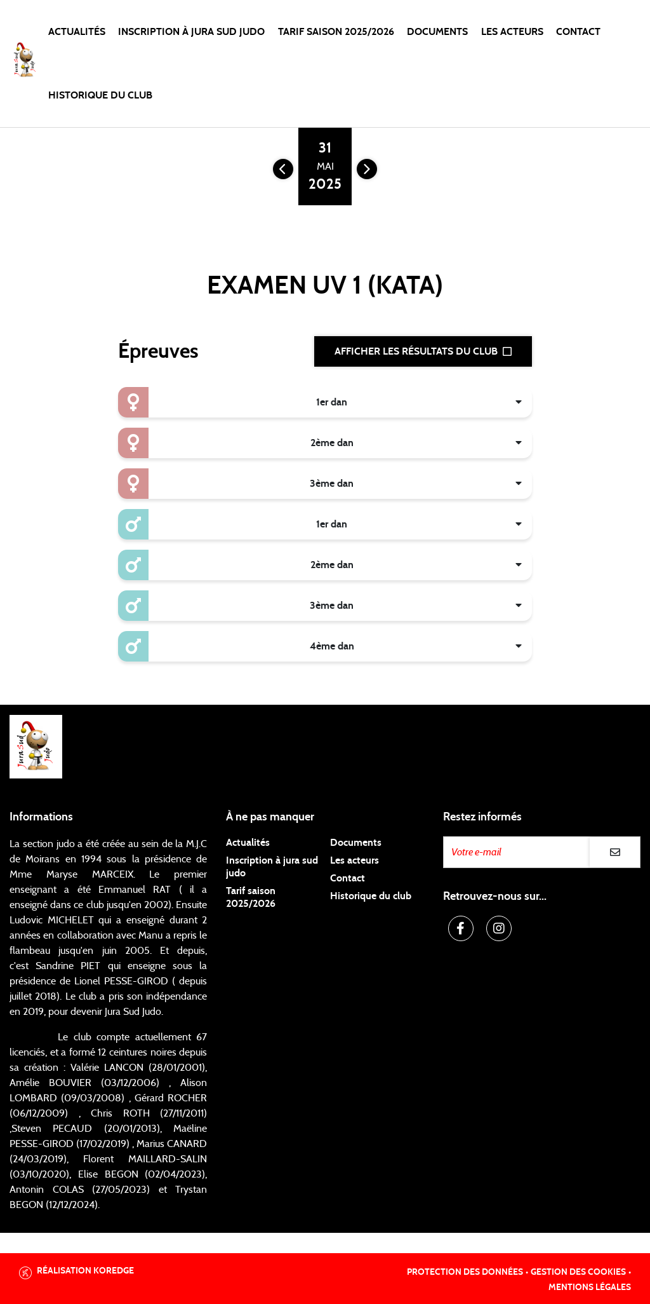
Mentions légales (589, 1287)
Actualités (76, 32)
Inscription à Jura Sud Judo (191, 32)
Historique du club (100, 95)
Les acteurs (512, 32)
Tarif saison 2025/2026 (336, 32)
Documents (437, 32)
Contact (578, 32)
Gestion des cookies (578, 1272)
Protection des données (465, 1272)
